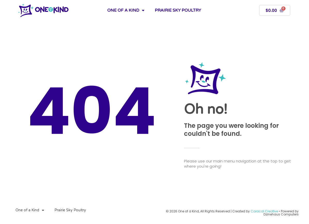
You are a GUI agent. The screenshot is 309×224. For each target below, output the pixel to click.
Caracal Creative (264, 211)
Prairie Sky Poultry (178, 10)
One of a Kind (125, 10)
